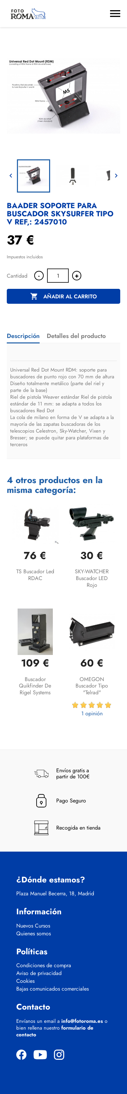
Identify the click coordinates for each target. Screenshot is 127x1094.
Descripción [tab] (23, 336)
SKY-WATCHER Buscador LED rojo (92, 578)
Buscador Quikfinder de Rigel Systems (35, 686)
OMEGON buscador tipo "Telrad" (92, 686)
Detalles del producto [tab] (76, 336)
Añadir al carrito (63, 296)
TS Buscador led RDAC (35, 575)
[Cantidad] (58, 275)
